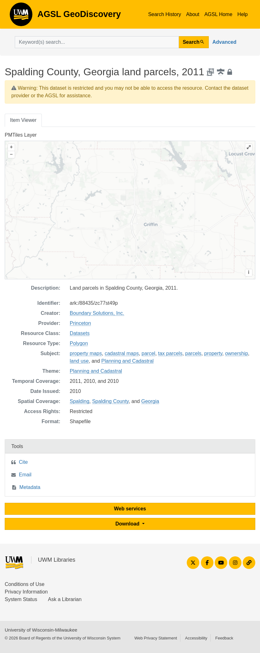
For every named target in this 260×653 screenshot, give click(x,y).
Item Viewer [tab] (23, 120)
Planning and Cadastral (127, 361)
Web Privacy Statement (155, 638)
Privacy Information (26, 591)
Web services (130, 508)
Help (242, 14)
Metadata (30, 487)
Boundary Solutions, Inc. (97, 313)
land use (79, 361)
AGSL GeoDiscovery (21, 16)
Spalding (79, 401)
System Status (21, 599)
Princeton (80, 323)
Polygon (79, 343)
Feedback (224, 638)
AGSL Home (218, 14)
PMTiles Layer (21, 135)
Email (25, 474)
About (192, 14)
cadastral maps (122, 353)
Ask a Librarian (65, 599)
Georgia (150, 401)
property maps (86, 353)
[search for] (97, 42)
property (213, 353)
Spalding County (110, 401)
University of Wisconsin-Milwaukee (41, 630)
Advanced (224, 42)
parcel (148, 353)
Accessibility (196, 638)
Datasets (80, 333)
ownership (236, 353)
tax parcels (170, 353)
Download (128, 523)
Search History (164, 14)
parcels (193, 353)
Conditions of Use (24, 584)
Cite (23, 462)
